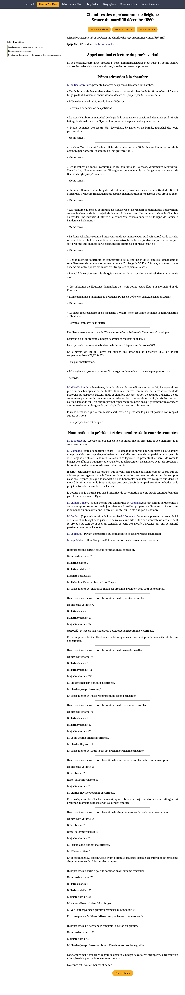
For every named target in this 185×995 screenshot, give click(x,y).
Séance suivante (147, 29)
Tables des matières (72, 4)
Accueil (30, 4)
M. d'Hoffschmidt (77, 387)
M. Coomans (74, 450)
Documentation (128, 4)
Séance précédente (99, 29)
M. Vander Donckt (77, 502)
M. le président (76, 440)
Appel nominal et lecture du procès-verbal (25, 47)
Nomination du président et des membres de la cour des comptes (34, 55)
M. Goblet (72, 516)
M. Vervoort (105, 44)
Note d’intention (150, 4)
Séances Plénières (48, 4)
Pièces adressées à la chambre (20, 51)
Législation (93, 4)
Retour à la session (124, 29)
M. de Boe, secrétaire (79, 85)
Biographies (109, 4)
